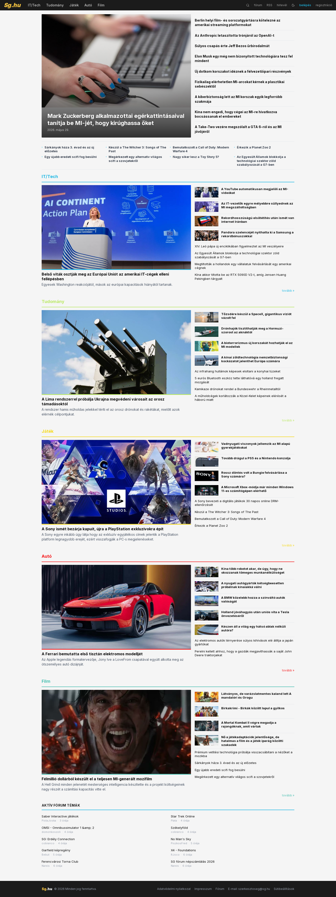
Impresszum (203, 889)
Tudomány (55, 5)
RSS (269, 5)
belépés (305, 5)
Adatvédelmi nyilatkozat (174, 889)
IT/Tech (34, 5)
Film (101, 5)
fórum (258, 5)
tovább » (288, 290)
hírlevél (282, 5)
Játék (74, 5)
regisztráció (324, 5)
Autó (88, 5)
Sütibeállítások (284, 889)
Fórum (220, 889)
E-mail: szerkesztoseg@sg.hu (249, 889)
